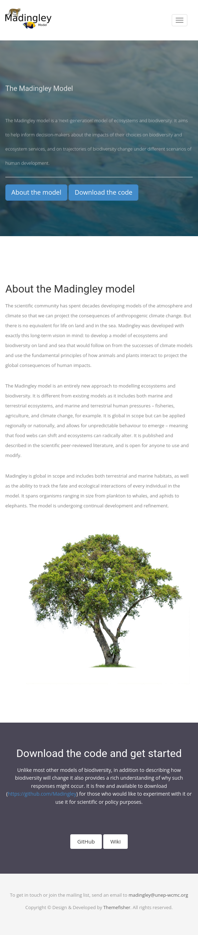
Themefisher (116, 907)
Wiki (115, 841)
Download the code (103, 192)
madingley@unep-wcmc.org (158, 895)
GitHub (86, 841)
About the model (36, 192)
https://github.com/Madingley (42, 793)
